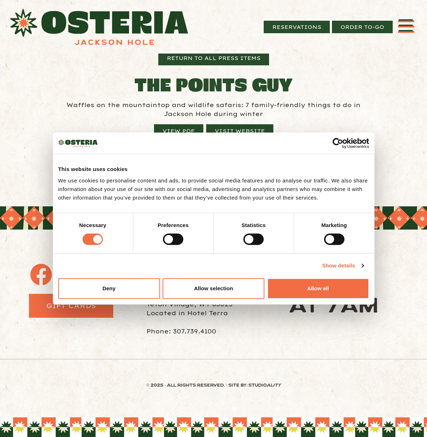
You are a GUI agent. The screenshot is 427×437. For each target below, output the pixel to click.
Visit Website (240, 130)
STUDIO (264, 385)
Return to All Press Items (213, 58)
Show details (338, 265)
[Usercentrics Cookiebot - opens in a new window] (338, 143)
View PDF (179, 130)
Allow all (318, 288)
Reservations (296, 27)
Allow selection (213, 288)
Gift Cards (71, 305)
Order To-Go (362, 27)
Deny (109, 288)
